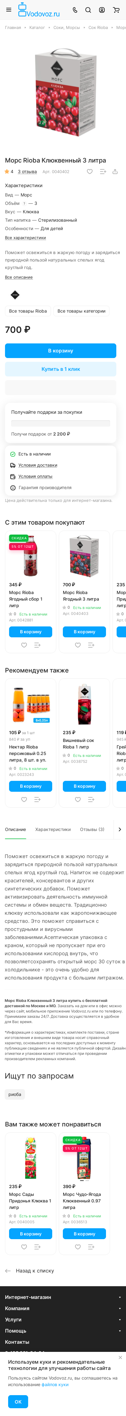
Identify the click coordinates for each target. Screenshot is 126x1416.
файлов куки (55, 1384)
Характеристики (53, 829)
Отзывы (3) (92, 829)
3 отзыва (27, 171)
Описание (15, 829)
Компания (17, 1308)
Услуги (13, 1319)
